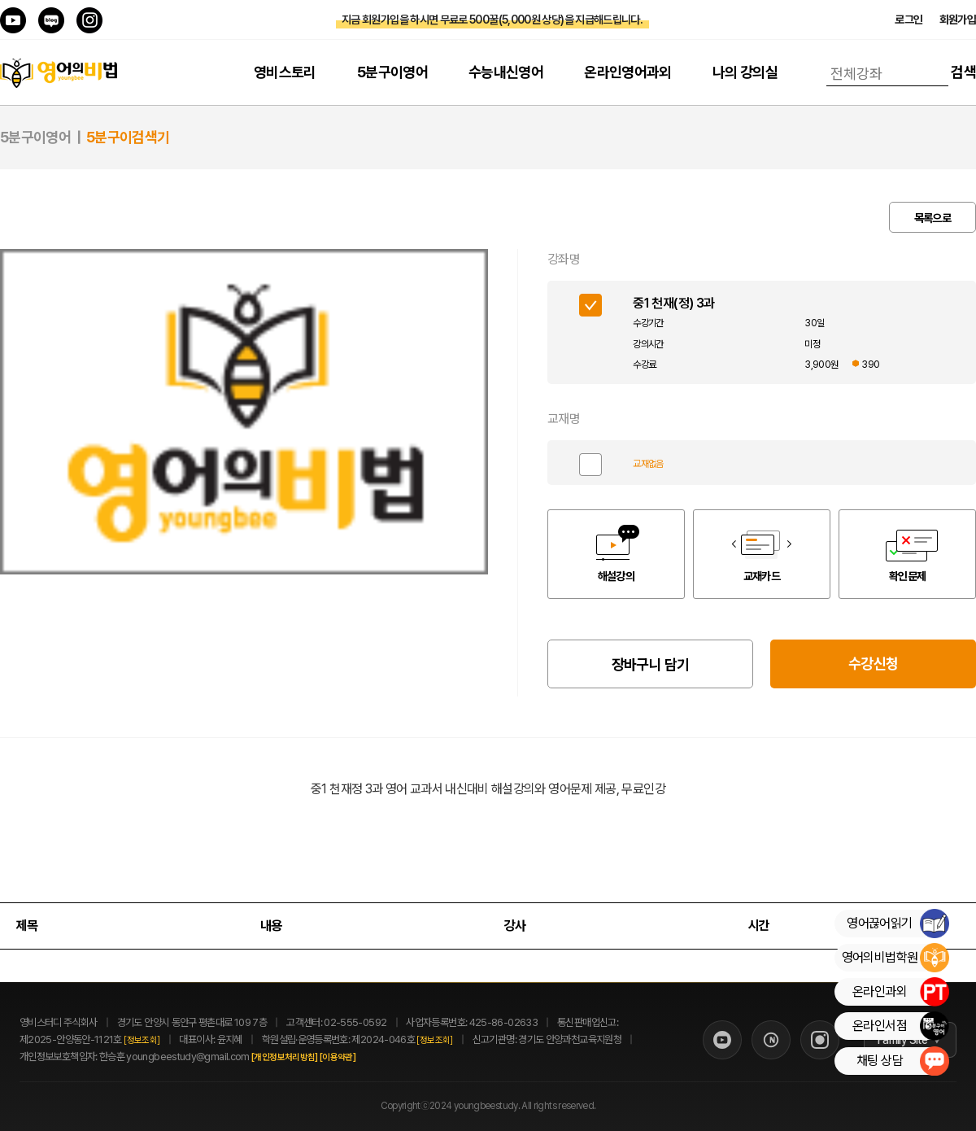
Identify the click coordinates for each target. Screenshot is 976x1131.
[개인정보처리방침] (302, 1057)
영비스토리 (285, 72)
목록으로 (932, 218)
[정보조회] (141, 1040)
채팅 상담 (902, 1061)
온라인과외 (900, 992)
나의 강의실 (745, 72)
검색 (963, 72)
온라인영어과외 (628, 72)
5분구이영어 (392, 72)
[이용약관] (355, 1057)
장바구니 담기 (651, 664)
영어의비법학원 (895, 958)
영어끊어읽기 (897, 923)
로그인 (908, 19)
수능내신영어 (505, 72)
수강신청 (873, 663)
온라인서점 (900, 1026)
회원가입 (957, 19)
